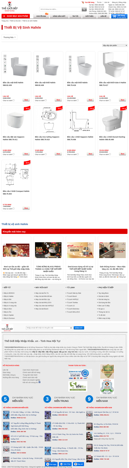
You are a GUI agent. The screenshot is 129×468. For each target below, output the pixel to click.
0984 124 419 (63, 440)
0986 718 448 (104, 459)
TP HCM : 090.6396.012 (116, 13)
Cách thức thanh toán (30, 370)
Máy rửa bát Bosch (42, 309)
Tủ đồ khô (102, 315)
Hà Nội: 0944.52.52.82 (96, 7)
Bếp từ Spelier (9, 315)
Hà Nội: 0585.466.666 (96, 5)
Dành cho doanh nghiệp (31, 380)
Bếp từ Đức (8, 309)
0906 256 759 (104, 436)
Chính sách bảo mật (30, 377)
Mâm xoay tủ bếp (104, 318)
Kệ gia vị (101, 309)
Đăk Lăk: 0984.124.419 (116, 9)
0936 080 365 (63, 415)
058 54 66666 (21, 453)
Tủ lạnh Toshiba (72, 302)
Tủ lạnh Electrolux (73, 309)
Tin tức (99, 2)
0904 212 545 (63, 454)
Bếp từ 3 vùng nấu (10, 302)
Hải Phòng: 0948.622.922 (97, 11)
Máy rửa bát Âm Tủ (42, 293)
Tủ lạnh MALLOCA (73, 312)
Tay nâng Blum (103, 293)
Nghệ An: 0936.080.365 (116, 5)
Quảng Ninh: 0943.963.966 (98, 13)
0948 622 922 (21, 418)
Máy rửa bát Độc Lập (43, 299)
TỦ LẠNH (71, 287)
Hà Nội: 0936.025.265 (96, 9)
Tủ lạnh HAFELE (72, 299)
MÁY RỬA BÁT (42, 287)
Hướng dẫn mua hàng (11, 377)
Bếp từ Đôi (7, 299)
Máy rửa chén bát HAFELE (45, 306)
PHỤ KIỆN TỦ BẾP (106, 287)
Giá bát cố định (104, 296)
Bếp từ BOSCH (9, 293)
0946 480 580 (21, 431)
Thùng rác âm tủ (104, 312)
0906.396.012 (104, 415)
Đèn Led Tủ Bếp (104, 306)
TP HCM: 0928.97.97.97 (116, 11)
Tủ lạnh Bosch (72, 296)
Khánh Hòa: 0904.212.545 (117, 7)
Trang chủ (5, 21)
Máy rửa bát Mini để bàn (44, 296)
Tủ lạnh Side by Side (74, 293)
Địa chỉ (78, 464)
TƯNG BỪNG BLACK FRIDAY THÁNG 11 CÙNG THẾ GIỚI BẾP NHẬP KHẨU (48, 269)
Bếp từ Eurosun (9, 318)
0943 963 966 (21, 442)
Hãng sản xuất (59, 16)
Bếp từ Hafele (8, 296)
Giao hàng (6, 372)
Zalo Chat (65, 464)
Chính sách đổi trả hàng (31, 372)
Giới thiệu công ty (9, 375)
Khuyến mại (41, 16)
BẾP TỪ (7, 287)
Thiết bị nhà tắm (15, 21)
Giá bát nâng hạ (104, 299)
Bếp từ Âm (7, 312)
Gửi (79, 327)
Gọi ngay (51, 464)
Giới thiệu (89, 16)
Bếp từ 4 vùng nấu (10, 306)
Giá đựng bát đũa (104, 302)
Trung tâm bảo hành (30, 375)
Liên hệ (106, 2)
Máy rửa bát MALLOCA (43, 302)
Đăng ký (115, 2)
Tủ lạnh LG (71, 306)
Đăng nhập (122, 2)
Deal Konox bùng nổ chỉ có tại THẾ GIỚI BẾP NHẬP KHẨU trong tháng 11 (80, 269)
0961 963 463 (63, 429)
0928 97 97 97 (104, 451)
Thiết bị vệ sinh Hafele (29, 21)
